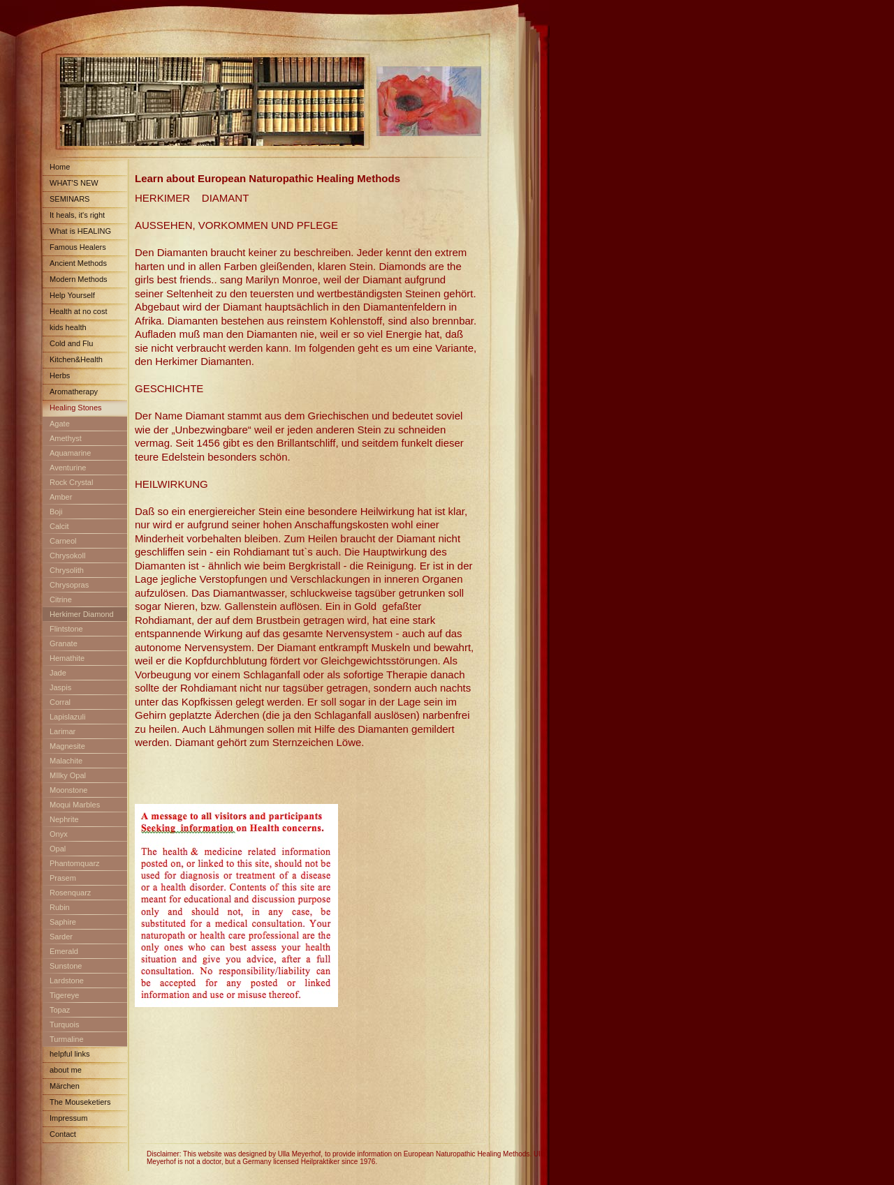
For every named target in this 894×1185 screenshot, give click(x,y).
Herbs (60, 375)
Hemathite (67, 658)
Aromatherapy (74, 391)
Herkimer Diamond (82, 614)
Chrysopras (69, 585)
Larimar (62, 731)
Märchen (65, 1086)
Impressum (68, 1118)
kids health (68, 327)
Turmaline (67, 1039)
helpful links (69, 1054)
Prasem (63, 878)
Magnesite (67, 746)
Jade (58, 673)
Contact (63, 1134)
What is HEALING (80, 231)
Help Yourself (72, 295)
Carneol (63, 541)
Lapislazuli (67, 717)
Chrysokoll (67, 555)
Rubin (60, 907)
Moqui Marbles (75, 804)
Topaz (60, 1010)
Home (60, 167)
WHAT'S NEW (74, 183)
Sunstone (66, 966)
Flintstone (66, 629)
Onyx (59, 834)
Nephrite (64, 819)
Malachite (66, 761)
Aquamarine (70, 453)
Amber (61, 497)
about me (66, 1070)
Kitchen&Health (76, 359)
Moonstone (68, 790)
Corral (60, 702)
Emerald (64, 951)
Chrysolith (67, 570)
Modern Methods (79, 279)
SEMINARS (69, 199)
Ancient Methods (78, 263)
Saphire (63, 922)
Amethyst (66, 438)
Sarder (61, 936)
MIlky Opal (68, 775)
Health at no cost (79, 311)
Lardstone (67, 980)
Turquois (64, 1024)
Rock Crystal (71, 482)
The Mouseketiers (80, 1102)
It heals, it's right (77, 215)
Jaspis (60, 687)
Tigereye (64, 995)
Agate (60, 423)
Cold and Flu (71, 343)
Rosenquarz (70, 892)
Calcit (59, 526)
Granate (64, 643)
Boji (56, 511)
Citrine (61, 599)
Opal (58, 848)
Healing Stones (76, 407)
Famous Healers (78, 247)
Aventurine (68, 467)
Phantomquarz (75, 863)
